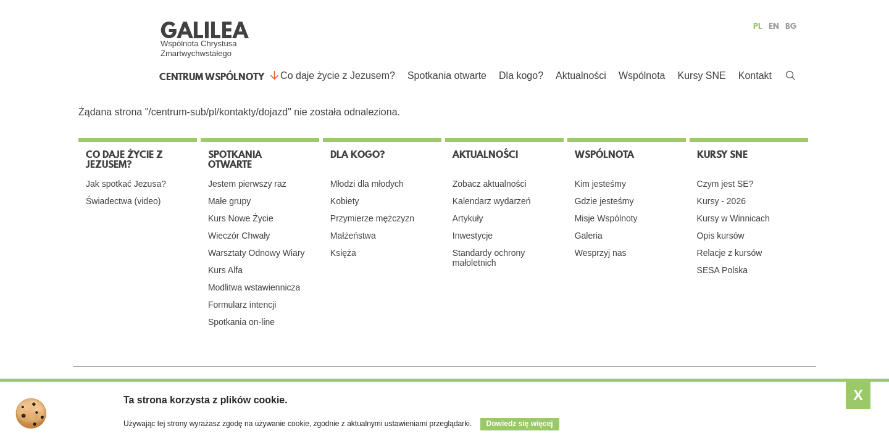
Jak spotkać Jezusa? (126, 184)
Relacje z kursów (729, 253)
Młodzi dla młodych (367, 184)
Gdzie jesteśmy (604, 201)
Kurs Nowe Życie (240, 218)
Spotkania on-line (241, 322)
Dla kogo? (521, 75)
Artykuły (468, 218)
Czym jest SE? (725, 184)
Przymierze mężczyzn (372, 218)
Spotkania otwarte (446, 75)
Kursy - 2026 (721, 201)
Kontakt (755, 75)
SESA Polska (722, 270)
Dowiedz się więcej (519, 423)
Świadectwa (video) (123, 201)
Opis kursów (721, 235)
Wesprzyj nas (601, 253)
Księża (343, 253)
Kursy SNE (701, 75)
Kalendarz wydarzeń (492, 201)
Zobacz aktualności (490, 184)
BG (790, 25)
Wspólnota (642, 75)
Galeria (589, 235)
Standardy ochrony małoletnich (489, 258)
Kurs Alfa (225, 270)
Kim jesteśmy (600, 184)
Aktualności (581, 75)
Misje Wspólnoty (606, 218)
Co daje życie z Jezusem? (337, 75)
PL (757, 25)
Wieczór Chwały (239, 235)
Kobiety (344, 201)
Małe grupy (229, 201)
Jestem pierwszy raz (247, 184)
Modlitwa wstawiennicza (254, 287)
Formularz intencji (242, 305)
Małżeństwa (353, 235)
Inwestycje (473, 235)
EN (774, 25)
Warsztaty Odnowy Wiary (256, 253)
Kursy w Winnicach (733, 218)
